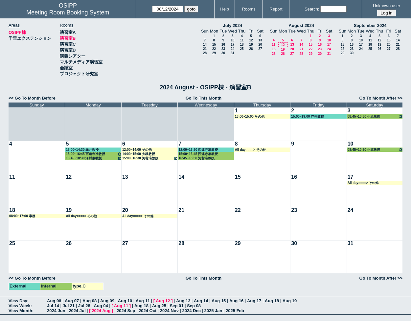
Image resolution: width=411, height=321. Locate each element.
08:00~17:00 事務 (22, 216)
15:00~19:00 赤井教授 (307, 116)
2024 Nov (169, 310)
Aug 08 (89, 300)
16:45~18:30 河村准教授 (94, 158)
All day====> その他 (250, 149)
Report (276, 9)
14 (205, 44)
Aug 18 (272, 300)
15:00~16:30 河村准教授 (150, 158)
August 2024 (301, 25)
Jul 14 (53, 305)
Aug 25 (159, 305)
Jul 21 (68, 305)
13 (260, 40)
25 (241, 49)
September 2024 (370, 25)
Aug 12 (163, 300)
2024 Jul (77, 310)
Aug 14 (201, 300)
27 (260, 49)
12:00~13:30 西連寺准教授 (198, 149)
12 (251, 40)
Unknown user (386, 5)
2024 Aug (101, 310)
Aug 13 (183, 300)
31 (232, 53)
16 (223, 44)
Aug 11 (143, 300)
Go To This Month (204, 98)
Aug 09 (107, 300)
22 (214, 49)
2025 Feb (235, 310)
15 (214, 44)
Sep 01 (177, 305)
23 (223, 49)
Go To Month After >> (380, 98)
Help (224, 9)
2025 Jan (213, 310)
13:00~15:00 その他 (249, 116)
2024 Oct (147, 310)
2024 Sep (126, 310)
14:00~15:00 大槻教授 (138, 154)
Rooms (248, 9)
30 (223, 53)
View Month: (21, 310)
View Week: (20, 305)
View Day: (19, 300)
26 (251, 49)
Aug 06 (54, 300)
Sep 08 (194, 305)
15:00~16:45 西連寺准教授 (94, 154)
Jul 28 (84, 305)
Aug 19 (290, 300)
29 (214, 53)
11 (241, 40)
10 (232, 40)
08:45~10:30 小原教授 (375, 116)
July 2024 (232, 25)
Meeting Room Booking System (67, 12)
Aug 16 (236, 300)
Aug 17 (254, 300)
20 (260, 44)
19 (251, 44)
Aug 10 (125, 300)
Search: (312, 9)
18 (241, 44)
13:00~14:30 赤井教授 (82, 149)
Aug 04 (101, 305)
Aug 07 (72, 300)
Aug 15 (219, 300)
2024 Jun (56, 310)
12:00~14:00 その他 (137, 149)
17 (232, 44)
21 (205, 49)
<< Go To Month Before (32, 98)
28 (205, 53)
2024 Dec (191, 310)
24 (232, 49)
